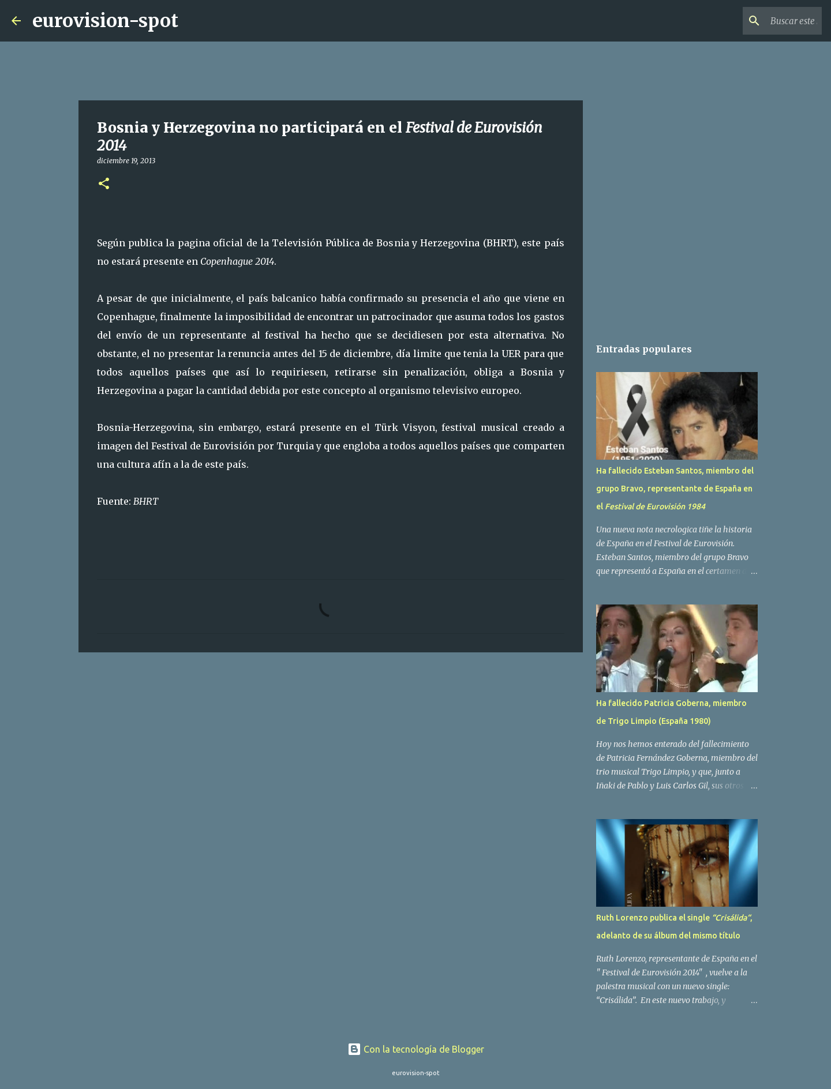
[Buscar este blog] (761, 21)
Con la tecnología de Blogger (415, 1049)
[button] (104, 184)
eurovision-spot (105, 20)
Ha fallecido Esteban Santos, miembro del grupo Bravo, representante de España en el (675, 488)
